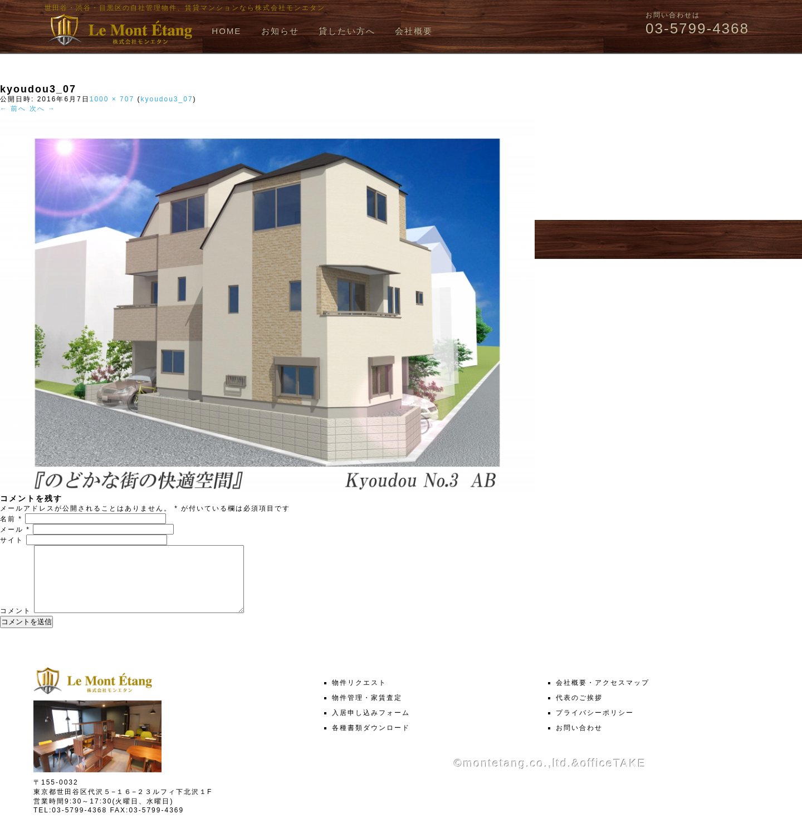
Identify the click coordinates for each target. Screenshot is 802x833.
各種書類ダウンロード (371, 741)
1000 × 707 (112, 99)
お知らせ (280, 31)
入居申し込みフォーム (371, 726)
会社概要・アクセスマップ (602, 696)
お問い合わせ (579, 741)
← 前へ (13, 108)
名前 (11, 519)
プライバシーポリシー (595, 726)
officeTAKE (613, 777)
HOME (226, 31)
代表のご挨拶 (579, 711)
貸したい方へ (347, 31)
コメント (15, 624)
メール (15, 529)
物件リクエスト (359, 696)
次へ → (43, 108)
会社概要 (414, 31)
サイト (11, 540)
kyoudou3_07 (166, 99)
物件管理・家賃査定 (367, 711)
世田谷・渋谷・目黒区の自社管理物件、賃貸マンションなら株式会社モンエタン (185, 8)
